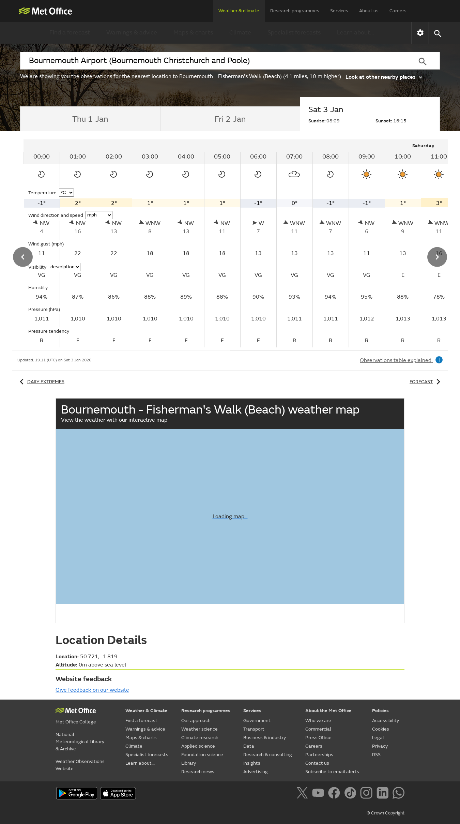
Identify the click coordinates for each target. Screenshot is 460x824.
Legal (378, 737)
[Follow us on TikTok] (351, 794)
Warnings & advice (131, 32)
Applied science (198, 746)
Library (188, 763)
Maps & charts (193, 32)
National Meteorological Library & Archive (80, 742)
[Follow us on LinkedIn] (384, 794)
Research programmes (294, 11)
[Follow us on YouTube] (319, 794)
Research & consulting (267, 755)
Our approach (196, 720)
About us (369, 11)
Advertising (255, 772)
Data (248, 746)
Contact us (317, 763)
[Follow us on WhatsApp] (398, 794)
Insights (251, 763)
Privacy (380, 746)
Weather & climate (238, 11)
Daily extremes (40, 381)
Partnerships (319, 755)
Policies (380, 711)
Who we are (318, 720)
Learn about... (355, 32)
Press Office (318, 737)
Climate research (199, 737)
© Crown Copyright (385, 813)
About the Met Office (328, 711)
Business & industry (264, 737)
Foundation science (202, 755)
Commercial (318, 729)
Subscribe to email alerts (332, 772)
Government (257, 720)
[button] (437, 33)
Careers (398, 11)
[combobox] (212, 60)
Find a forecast (69, 32)
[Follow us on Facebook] (335, 794)
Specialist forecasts (294, 32)
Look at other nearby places (384, 76)
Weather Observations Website (80, 765)
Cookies (380, 729)
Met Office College (76, 722)
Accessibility (385, 720)
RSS (376, 755)
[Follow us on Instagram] (367, 794)
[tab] (90, 119)
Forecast (426, 381)
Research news (197, 772)
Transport (253, 729)
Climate (240, 32)
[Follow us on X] (303, 794)
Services (339, 11)
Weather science (199, 729)
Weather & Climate (146, 711)
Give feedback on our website (92, 690)
